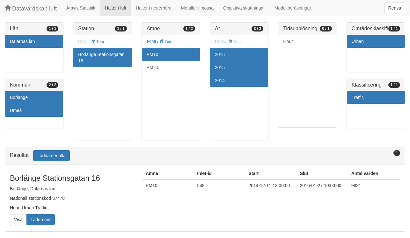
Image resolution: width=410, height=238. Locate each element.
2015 (220, 67)
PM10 (152, 54)
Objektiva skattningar (244, 7)
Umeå (16, 110)
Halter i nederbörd (154, 7)
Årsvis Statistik (80, 7)
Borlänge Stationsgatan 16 (101, 57)
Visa (18, 219)
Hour (288, 41)
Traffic (358, 97)
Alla (152, 41)
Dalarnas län (22, 41)
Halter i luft (115, 7)
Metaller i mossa (197, 7)
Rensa (394, 7)
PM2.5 (153, 67)
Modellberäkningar (293, 7)
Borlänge (19, 97)
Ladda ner (41, 219)
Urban (358, 41)
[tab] (205, 155)
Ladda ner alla (51, 155)
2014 (220, 80)
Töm (98, 41)
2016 (220, 54)
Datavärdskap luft (31, 8)
